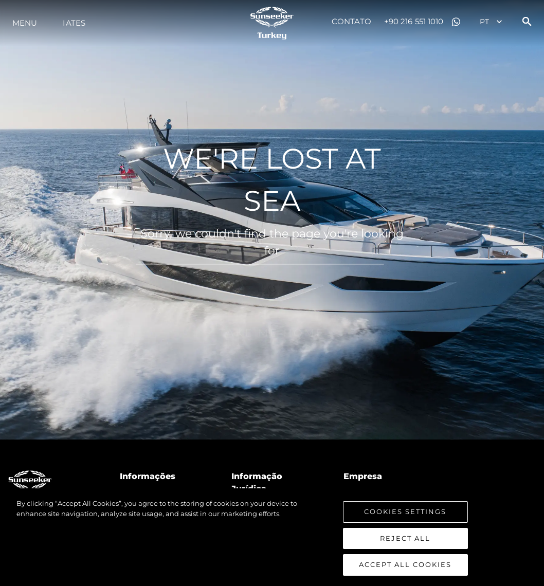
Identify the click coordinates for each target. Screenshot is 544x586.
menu (24, 23)
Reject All (405, 539)
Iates (74, 23)
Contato (351, 21)
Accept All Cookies (405, 565)
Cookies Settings (405, 512)
